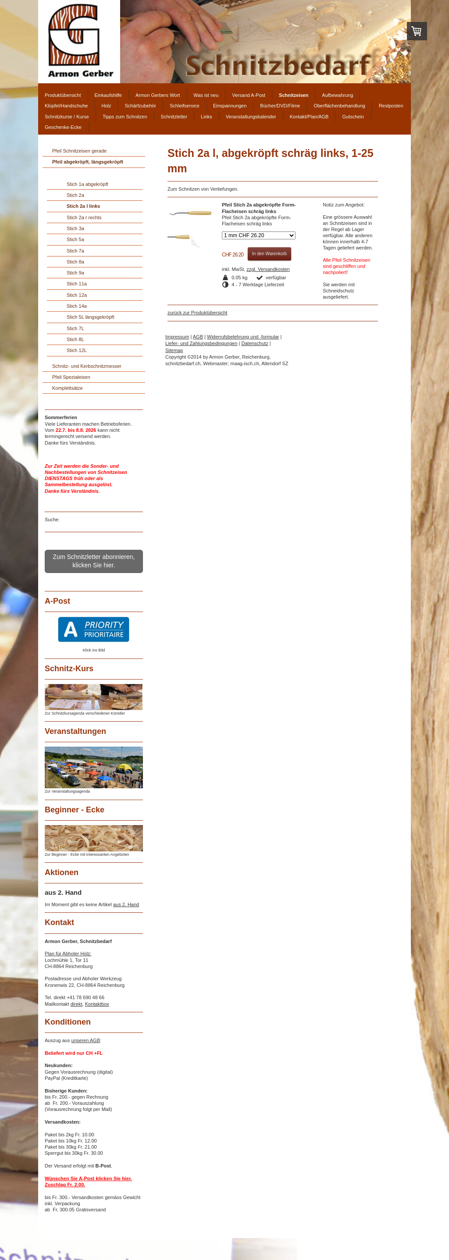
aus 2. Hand (126, 904)
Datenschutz (255, 343)
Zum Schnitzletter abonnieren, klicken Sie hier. (94, 561)
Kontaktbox (97, 1004)
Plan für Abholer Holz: (68, 953)
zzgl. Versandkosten (267, 269)
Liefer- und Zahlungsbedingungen (201, 343)
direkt (76, 1004)
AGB (198, 336)
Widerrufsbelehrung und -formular (243, 336)
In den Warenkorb (269, 253)
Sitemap (174, 350)
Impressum (177, 336)
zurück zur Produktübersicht (197, 312)
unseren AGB (85, 1040)
